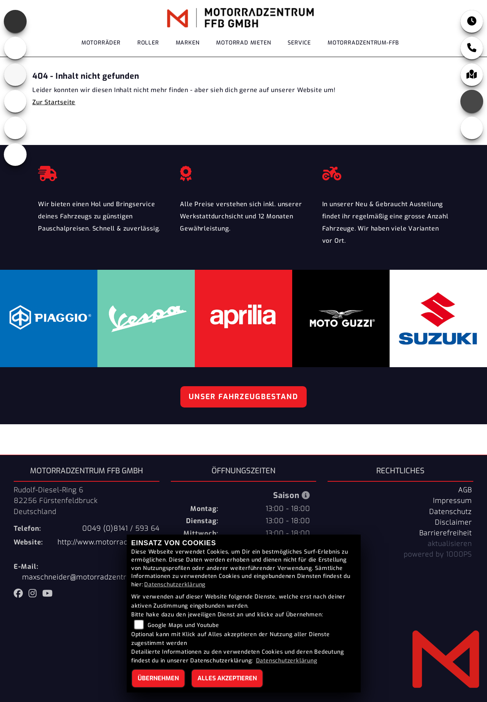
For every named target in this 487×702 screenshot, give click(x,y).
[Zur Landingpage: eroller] (15, 154)
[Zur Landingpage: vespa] (15, 127)
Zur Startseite (53, 102)
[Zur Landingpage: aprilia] (15, 21)
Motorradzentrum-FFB (363, 42)
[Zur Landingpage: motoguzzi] (15, 48)
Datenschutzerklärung (174, 584)
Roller (148, 42)
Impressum (452, 500)
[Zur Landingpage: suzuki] (15, 74)
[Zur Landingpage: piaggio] (15, 101)
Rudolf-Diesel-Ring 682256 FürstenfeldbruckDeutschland (55, 501)
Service (299, 42)
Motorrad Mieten (243, 42)
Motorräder (101, 42)
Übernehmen (158, 678)
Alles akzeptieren (227, 678)
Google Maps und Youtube (183, 625)
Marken (188, 42)
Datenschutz (450, 511)
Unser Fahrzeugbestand (243, 396)
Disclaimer (453, 522)
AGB (465, 490)
